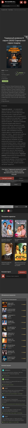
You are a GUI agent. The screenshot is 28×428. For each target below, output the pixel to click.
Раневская (6, 375)
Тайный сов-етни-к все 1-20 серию (12, 413)
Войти (21, 2)
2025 (2, 70)
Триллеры (10, 9)
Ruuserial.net (4, 9)
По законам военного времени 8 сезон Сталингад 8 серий (14, 404)
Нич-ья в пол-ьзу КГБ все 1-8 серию (12, 393)
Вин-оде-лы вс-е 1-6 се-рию (10, 422)
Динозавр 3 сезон (7, 384)
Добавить (22, 272)
